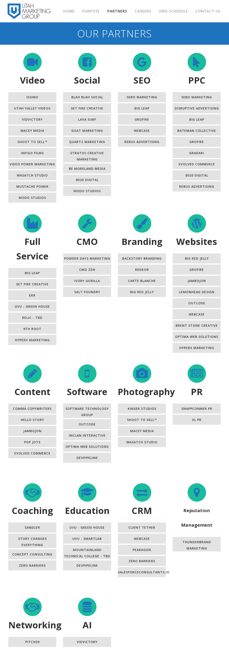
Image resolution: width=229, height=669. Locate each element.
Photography (146, 392)
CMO (87, 241)
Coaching (32, 510)
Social (87, 80)
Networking (34, 625)
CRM (142, 510)
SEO (142, 80)
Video (32, 80)
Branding (141, 241)
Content (32, 391)
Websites (196, 241)
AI (87, 625)
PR (197, 391)
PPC (196, 80)
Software (87, 391)
